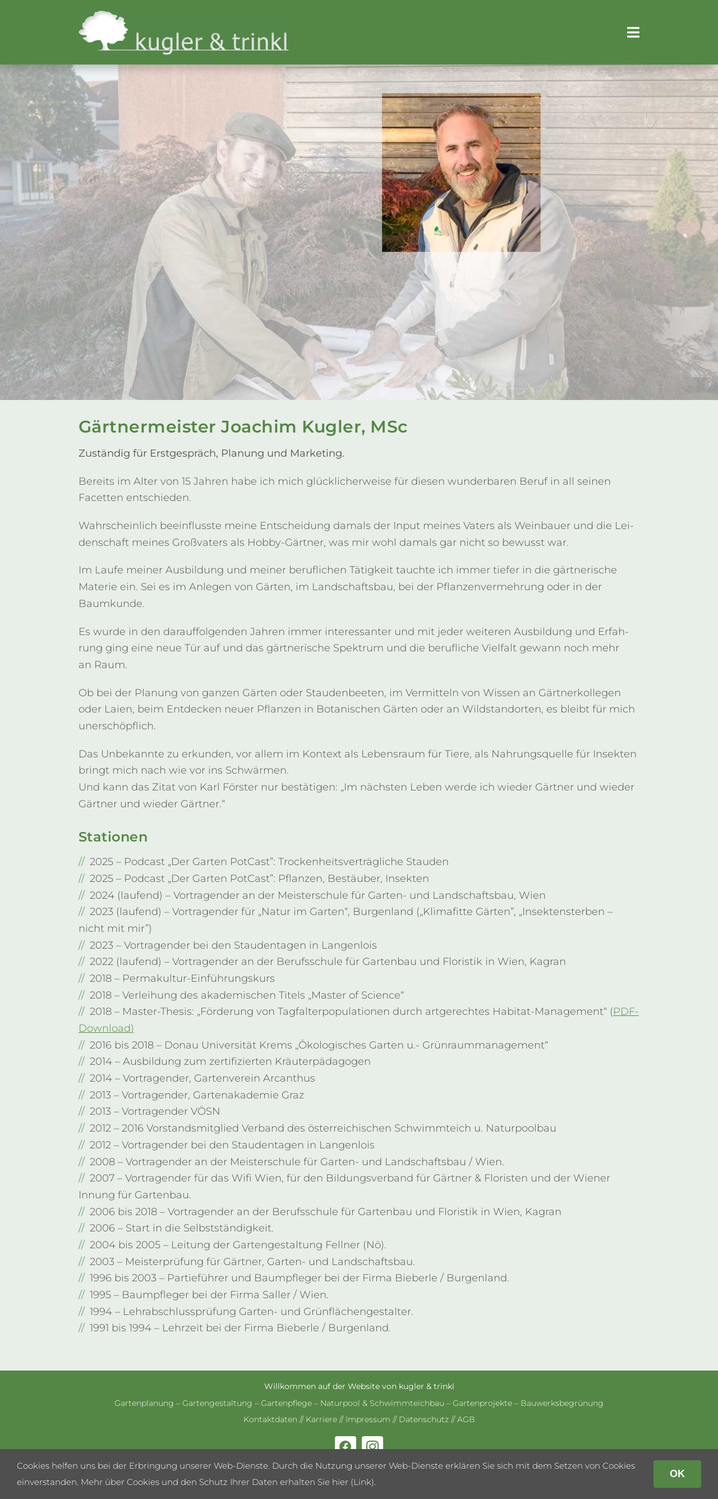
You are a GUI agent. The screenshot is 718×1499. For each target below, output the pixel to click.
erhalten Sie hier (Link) (327, 1482)
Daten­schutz (424, 1419)
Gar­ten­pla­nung (144, 1403)
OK (677, 1473)
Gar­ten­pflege (286, 1403)
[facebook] (345, 1446)
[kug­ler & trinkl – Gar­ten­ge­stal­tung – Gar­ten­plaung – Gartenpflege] (184, 14)
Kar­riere (321, 1419)
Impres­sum (368, 1419)
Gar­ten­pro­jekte (482, 1403)
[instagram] (372, 1446)
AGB (466, 1419)
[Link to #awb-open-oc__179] (633, 32)
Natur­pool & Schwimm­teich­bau (382, 1403)
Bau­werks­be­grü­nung (562, 1403)
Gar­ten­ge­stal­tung (217, 1403)
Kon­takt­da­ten (270, 1419)
